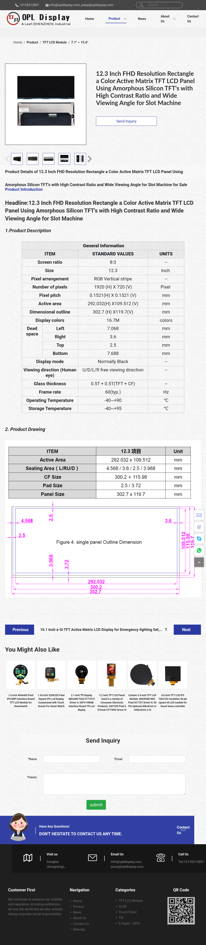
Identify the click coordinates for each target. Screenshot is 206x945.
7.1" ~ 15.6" (79, 42)
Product (114, 19)
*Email (118, 759)
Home (89, 19)
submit (96, 804)
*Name (32, 759)
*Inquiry (32, 777)
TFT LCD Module (55, 42)
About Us (165, 18)
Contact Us (193, 18)
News (142, 19)
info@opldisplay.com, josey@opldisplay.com (81, 5)
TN (166, 631)
